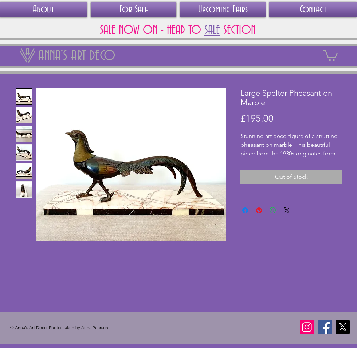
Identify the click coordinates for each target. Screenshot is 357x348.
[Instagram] (307, 327)
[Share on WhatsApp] (272, 210)
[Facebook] (325, 327)
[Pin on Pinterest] (259, 210)
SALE (212, 30)
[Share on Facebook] (245, 210)
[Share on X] (286, 210)
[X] (343, 327)
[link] (330, 55)
